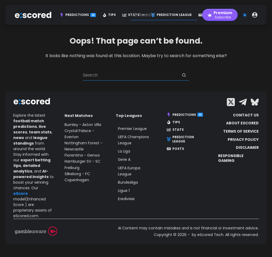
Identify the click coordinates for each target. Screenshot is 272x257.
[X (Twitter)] (231, 102)
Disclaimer (247, 147)
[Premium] (219, 15)
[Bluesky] (255, 102)
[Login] (254, 15)
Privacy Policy (243, 139)
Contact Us (246, 115)
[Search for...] (130, 75)
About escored (242, 123)
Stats (175, 130)
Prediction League (180, 139)
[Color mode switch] (245, 15)
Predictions (78, 14)
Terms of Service (241, 131)
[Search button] (183, 75)
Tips (109, 14)
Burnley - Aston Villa (83, 124)
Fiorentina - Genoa (82, 155)
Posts (175, 149)
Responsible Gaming (231, 158)
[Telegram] (243, 102)
